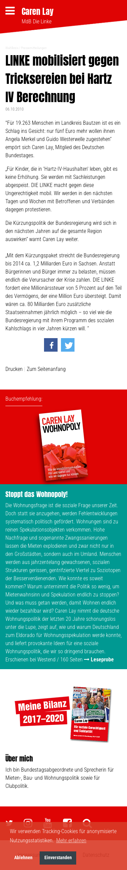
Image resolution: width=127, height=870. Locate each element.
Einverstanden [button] (58, 858)
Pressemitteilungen (34, 48)
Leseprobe (102, 659)
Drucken (14, 369)
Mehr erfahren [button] (71, 840)
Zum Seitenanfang (46, 369)
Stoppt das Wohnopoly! (36, 494)
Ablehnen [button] (23, 858)
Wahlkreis (11, 48)
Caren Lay (38, 11)
